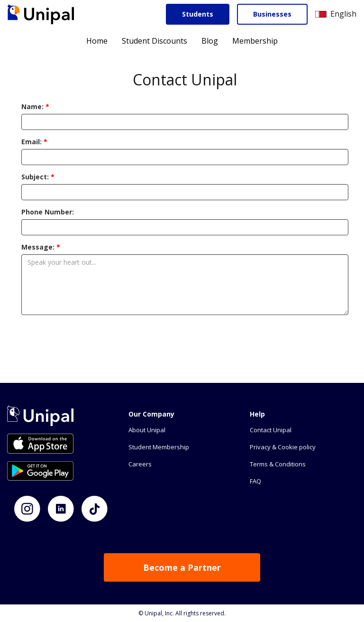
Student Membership (158, 447)
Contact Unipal (270, 430)
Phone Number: (47, 211)
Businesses (272, 14)
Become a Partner (182, 567)
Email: (34, 141)
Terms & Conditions (278, 464)
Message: (40, 246)
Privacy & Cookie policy (283, 447)
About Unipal (146, 430)
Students (197, 14)
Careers (140, 464)
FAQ (255, 481)
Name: (35, 106)
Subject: (38, 176)
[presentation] (185, 340)
